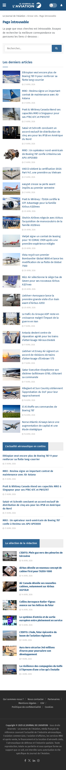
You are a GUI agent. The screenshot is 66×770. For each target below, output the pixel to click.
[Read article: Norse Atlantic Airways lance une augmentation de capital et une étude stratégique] (11, 426)
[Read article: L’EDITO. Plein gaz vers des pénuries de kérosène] (10, 556)
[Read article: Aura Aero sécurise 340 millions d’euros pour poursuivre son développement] (10, 651)
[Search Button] (57, 48)
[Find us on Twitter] (29, 761)
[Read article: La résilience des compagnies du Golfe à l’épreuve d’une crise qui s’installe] (10, 669)
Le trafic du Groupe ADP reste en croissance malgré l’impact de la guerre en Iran (40, 317)
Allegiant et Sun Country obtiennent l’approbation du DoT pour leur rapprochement (42, 392)
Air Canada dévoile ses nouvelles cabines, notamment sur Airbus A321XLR (37, 587)
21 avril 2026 (28, 85)
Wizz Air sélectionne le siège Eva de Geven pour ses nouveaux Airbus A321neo (42, 281)
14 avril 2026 (25, 576)
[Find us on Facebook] (25, 761)
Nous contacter (36, 699)
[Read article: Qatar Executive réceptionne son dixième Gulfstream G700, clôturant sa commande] (11, 374)
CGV (42, 703)
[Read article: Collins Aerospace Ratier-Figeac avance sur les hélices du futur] (10, 605)
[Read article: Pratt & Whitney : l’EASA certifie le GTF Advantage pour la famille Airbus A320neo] (11, 203)
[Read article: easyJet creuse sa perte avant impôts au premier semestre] (11, 188)
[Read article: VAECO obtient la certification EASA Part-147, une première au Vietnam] (11, 173)
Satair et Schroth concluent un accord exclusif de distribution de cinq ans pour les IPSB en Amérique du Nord (32, 505)
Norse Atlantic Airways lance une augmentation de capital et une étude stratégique (40, 425)
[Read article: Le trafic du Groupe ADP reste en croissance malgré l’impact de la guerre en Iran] (11, 318)
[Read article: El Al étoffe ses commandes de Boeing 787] (11, 411)
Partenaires (54, 699)
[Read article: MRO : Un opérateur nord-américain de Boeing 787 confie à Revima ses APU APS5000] (11, 155)
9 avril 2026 (25, 640)
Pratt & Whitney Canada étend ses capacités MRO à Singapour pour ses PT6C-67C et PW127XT (41, 113)
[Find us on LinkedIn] (34, 761)
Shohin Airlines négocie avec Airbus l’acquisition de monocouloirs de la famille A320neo (42, 221)
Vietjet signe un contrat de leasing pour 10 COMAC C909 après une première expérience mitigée (41, 240)
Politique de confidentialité (26, 707)
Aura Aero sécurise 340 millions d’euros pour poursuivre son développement (37, 651)
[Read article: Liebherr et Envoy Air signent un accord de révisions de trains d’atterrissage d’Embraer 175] (11, 355)
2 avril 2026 (25, 674)
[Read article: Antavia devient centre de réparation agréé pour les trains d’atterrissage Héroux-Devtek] (11, 337)
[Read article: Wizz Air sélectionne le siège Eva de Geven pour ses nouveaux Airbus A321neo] (11, 281)
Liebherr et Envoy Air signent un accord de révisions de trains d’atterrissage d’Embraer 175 (40, 355)
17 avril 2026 (28, 326)
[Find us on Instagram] (38, 761)
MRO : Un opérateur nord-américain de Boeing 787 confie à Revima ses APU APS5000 (42, 154)
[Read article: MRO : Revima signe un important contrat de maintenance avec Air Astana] (11, 95)
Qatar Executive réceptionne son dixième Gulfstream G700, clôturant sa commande (42, 373)
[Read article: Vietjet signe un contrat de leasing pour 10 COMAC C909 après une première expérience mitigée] (11, 241)
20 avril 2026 (28, 211)
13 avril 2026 (25, 625)
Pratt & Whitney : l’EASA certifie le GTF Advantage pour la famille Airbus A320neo (41, 203)
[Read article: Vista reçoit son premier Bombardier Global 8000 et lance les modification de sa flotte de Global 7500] (11, 259)
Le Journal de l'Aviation (14, 16)
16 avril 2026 (28, 400)
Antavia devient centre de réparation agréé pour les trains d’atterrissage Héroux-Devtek (40, 336)
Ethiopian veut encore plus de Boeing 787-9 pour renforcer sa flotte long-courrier (39, 76)
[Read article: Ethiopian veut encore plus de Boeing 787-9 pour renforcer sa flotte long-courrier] (11, 77)
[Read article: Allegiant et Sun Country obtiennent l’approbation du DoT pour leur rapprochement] (11, 392)
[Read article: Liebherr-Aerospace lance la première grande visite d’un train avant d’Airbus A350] (11, 300)
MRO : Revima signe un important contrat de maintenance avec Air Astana (41, 94)
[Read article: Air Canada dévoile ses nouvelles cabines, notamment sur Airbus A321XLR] (10, 587)
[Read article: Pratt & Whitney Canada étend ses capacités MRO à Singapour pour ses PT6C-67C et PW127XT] (11, 114)
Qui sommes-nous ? (13, 699)
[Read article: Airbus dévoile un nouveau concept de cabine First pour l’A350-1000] (10, 571)
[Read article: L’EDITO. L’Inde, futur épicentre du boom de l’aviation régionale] (10, 636)
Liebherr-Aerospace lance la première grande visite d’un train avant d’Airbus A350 (40, 299)
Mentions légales (27, 703)
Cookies (49, 707)
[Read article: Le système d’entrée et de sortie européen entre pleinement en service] (10, 620)
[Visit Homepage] (27, 5)
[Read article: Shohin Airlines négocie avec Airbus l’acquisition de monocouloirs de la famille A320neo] (11, 222)
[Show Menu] (4, 5)
